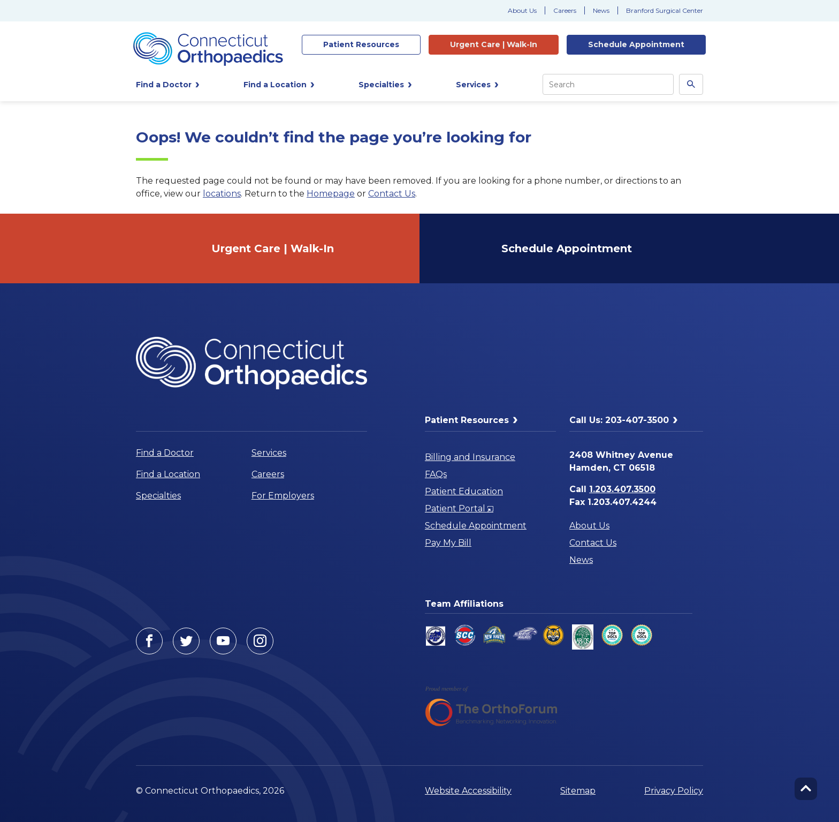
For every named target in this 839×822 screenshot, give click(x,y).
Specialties (158, 496)
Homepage (331, 193)
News (601, 10)
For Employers (282, 496)
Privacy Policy (673, 791)
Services (268, 453)
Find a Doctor (165, 453)
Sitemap (578, 791)
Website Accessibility (468, 791)
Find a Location (168, 474)
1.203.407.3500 (622, 489)
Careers (564, 10)
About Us (522, 10)
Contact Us (391, 193)
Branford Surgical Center (664, 10)
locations (222, 193)
